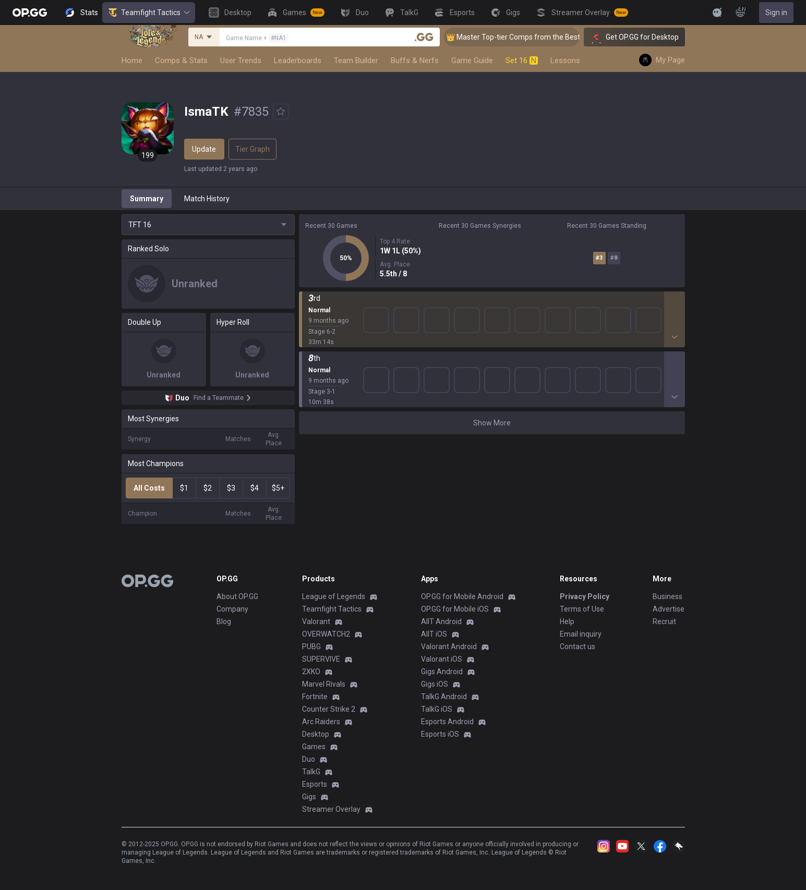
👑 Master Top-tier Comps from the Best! (526, 37)
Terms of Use (582, 609)
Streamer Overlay (331, 809)
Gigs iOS (434, 684)
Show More (492, 423)
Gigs (309, 797)
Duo (308, 759)
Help (567, 621)
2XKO (311, 671)
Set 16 (522, 60)
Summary (146, 198)
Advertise (668, 609)
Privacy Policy (584, 596)
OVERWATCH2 (326, 634)
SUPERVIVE (321, 659)
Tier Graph (252, 149)
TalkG (311, 771)
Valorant (316, 621)
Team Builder (356, 60)
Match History (207, 198)
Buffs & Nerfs (415, 60)
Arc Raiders (321, 721)
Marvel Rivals (323, 684)
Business (667, 596)
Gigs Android (442, 671)
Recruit (664, 621)
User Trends (240, 60)
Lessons (565, 60)
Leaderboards (297, 60)
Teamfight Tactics (148, 12)
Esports (314, 784)
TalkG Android (444, 696)
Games (314, 746)
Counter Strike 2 (328, 709)
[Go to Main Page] (29, 12)
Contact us (577, 646)
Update (204, 149)
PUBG (311, 646)
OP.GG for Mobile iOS (455, 609)
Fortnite (315, 696)
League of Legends (333, 596)
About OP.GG (237, 596)
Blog (223, 621)
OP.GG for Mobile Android (462, 596)
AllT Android (441, 621)
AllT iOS (434, 634)
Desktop (315, 734)
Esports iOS (440, 734)
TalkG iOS (436, 709)
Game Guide (472, 60)
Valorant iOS (441, 659)
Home (132, 60)
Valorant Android (449, 646)
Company (232, 609)
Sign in (776, 12)
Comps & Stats (181, 60)
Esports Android (447, 721)
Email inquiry (581, 634)
